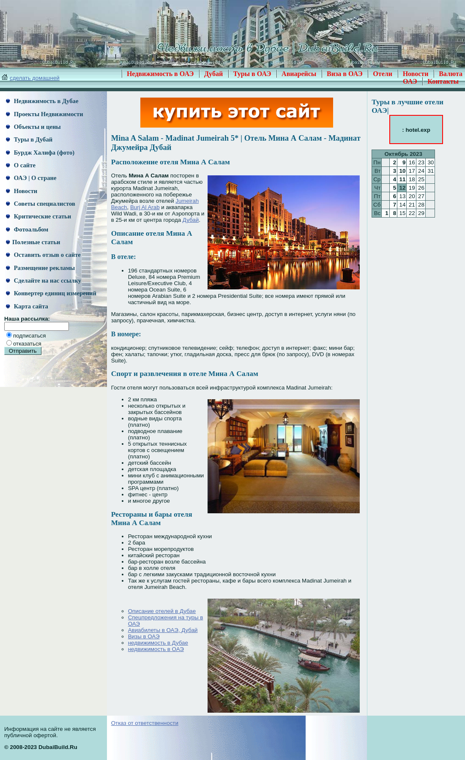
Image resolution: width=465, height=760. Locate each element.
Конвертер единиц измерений (51, 293)
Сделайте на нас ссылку (43, 280)
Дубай (213, 73)
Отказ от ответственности (144, 723)
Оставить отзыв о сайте (43, 254)
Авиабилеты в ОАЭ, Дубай (163, 630)
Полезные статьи (33, 242)
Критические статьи (38, 216)
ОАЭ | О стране (31, 177)
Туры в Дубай (29, 139)
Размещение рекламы (40, 267)
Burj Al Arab (145, 207)
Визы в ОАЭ (144, 636)
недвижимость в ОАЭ (156, 649)
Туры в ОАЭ (252, 73)
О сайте (21, 165)
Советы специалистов (40, 203)
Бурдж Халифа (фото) (40, 152)
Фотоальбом (27, 229)
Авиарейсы (299, 73)
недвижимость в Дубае (158, 643)
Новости (416, 73)
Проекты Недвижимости (44, 114)
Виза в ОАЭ (345, 73)
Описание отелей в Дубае (162, 611)
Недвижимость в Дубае (42, 101)
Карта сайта (27, 306)
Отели (382, 73)
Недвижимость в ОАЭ (160, 73)
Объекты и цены (33, 126)
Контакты (443, 81)
